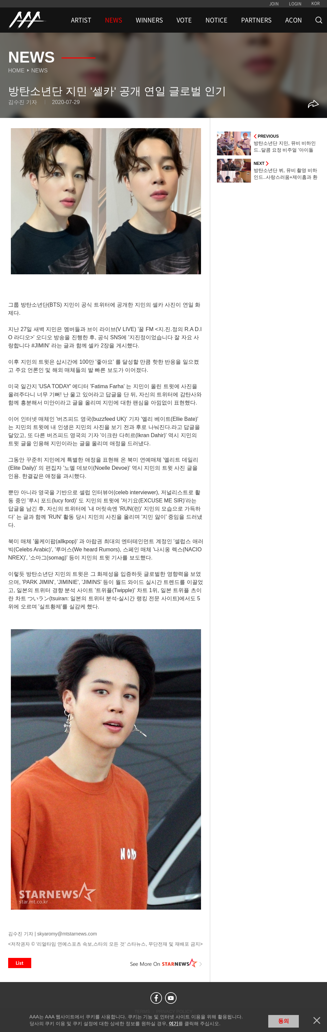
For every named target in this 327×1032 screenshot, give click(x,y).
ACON (293, 20)
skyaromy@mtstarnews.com (67, 933)
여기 (173, 1023)
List (19, 963)
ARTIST (81, 20)
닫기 (316, 1020)
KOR (315, 3)
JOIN (274, 4)
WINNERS (149, 20)
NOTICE (216, 20)
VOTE (184, 20)
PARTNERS (256, 20)
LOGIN (295, 4)
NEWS (113, 20)
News (39, 70)
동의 (283, 1021)
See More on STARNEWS (166, 963)
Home (16, 70)
